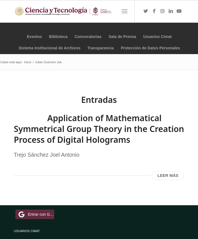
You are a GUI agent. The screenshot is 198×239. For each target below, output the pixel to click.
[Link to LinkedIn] (170, 11)
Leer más (167, 175)
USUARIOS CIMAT (27, 231)
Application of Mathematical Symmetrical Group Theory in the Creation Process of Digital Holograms (99, 128)
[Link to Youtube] (179, 11)
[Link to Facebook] (154, 11)
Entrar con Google (35, 214)
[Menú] (124, 11)
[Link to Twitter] (146, 11)
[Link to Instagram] (162, 11)
